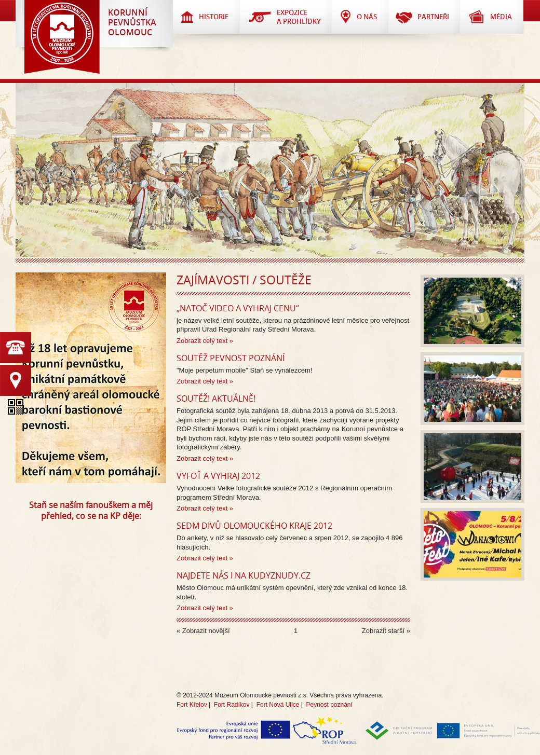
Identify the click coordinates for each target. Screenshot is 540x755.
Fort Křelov (192, 704)
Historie (213, 16)
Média (501, 16)
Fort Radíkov (232, 704)
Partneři (433, 16)
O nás (367, 16)
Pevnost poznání (329, 704)
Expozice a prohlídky (299, 17)
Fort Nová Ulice (278, 704)
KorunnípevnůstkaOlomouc (132, 22)
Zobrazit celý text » (205, 341)
